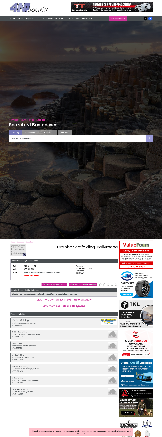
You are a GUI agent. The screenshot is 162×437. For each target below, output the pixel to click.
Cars (36, 18)
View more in (64, 306)
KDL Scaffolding (20, 320)
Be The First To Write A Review (84, 284)
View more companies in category (64, 299)
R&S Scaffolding (18, 343)
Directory (20, 18)
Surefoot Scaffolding (20, 366)
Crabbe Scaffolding (19, 332)
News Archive (87, 18)
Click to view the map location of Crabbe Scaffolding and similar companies (44, 294)
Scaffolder (29, 242)
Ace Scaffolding (18, 355)
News (78, 18)
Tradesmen (20, 242)
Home (12, 18)
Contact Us (69, 18)
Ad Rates (49, 18)
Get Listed (59, 18)
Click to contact (32, 275)
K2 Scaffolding (17, 378)
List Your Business (118, 18)
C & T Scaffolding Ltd (20, 389)
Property (29, 18)
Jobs (42, 18)
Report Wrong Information (55, 284)
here (120, 431)
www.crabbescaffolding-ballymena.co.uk (42, 272)
